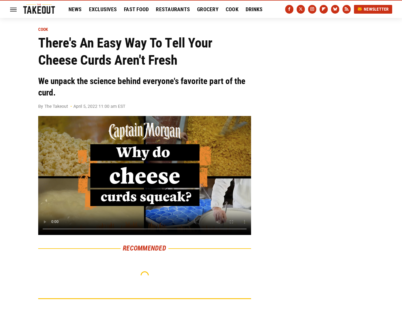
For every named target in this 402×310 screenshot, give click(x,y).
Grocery (208, 9)
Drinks (254, 9)
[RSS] (347, 9)
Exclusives (103, 9)
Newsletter (373, 9)
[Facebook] (289, 9)
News (75, 9)
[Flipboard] (324, 9)
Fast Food (136, 9)
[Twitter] (301, 9)
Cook (232, 9)
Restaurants (173, 9)
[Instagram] (312, 9)
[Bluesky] (335, 9)
